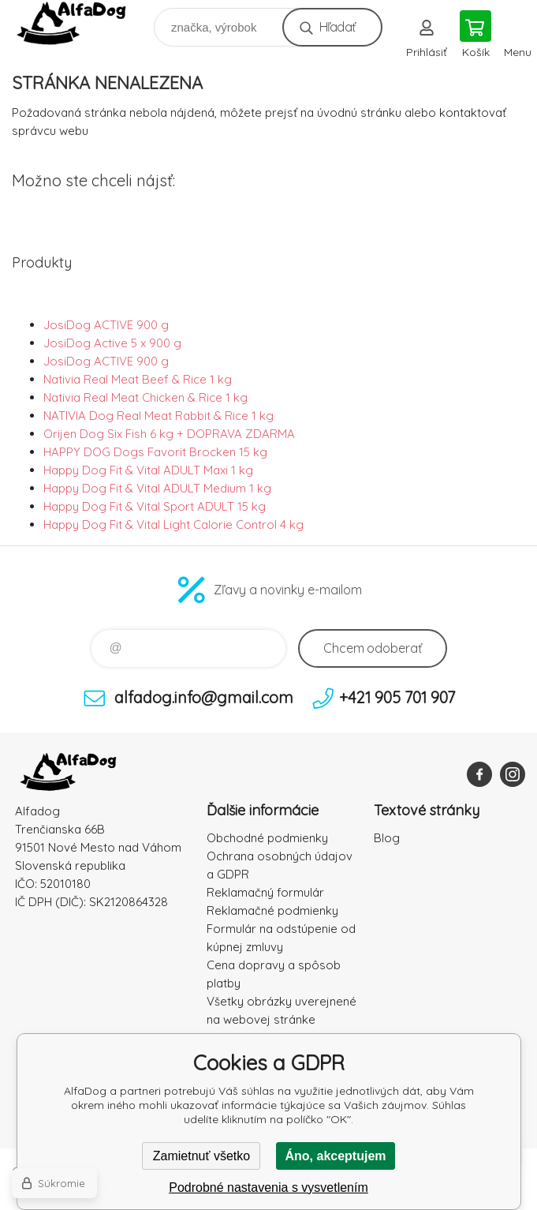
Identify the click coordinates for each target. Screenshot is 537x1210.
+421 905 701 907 (397, 697)
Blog (387, 837)
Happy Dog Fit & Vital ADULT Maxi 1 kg (148, 470)
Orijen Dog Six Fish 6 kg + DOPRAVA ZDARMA (169, 433)
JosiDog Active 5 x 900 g (112, 342)
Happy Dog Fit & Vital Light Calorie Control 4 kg (173, 524)
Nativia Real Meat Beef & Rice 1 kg (137, 379)
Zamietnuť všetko (201, 1156)
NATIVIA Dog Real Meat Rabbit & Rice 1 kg (158, 415)
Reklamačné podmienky (272, 910)
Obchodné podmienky (267, 837)
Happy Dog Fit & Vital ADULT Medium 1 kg (157, 488)
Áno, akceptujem (335, 1156)
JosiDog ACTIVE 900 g (106, 324)
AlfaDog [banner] (81, 23)
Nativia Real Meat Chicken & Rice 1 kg (145, 397)
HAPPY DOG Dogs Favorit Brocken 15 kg (155, 451)
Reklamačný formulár (265, 892)
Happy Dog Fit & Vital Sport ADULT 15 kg (154, 506)
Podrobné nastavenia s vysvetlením (268, 1187)
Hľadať (337, 27)
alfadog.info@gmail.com (203, 697)
